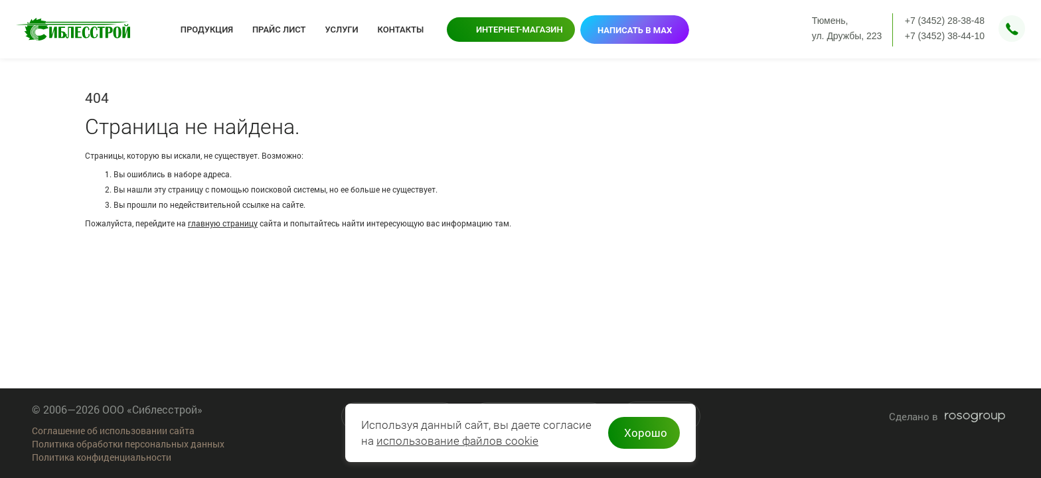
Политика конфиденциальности (101, 457)
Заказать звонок (1012, 28)
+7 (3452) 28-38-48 (945, 20)
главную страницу (223, 223)
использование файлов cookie (457, 440)
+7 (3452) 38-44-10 (945, 36)
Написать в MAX (635, 30)
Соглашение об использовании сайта (113, 430)
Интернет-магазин (519, 30)
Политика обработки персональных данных (128, 444)
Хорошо (645, 432)
